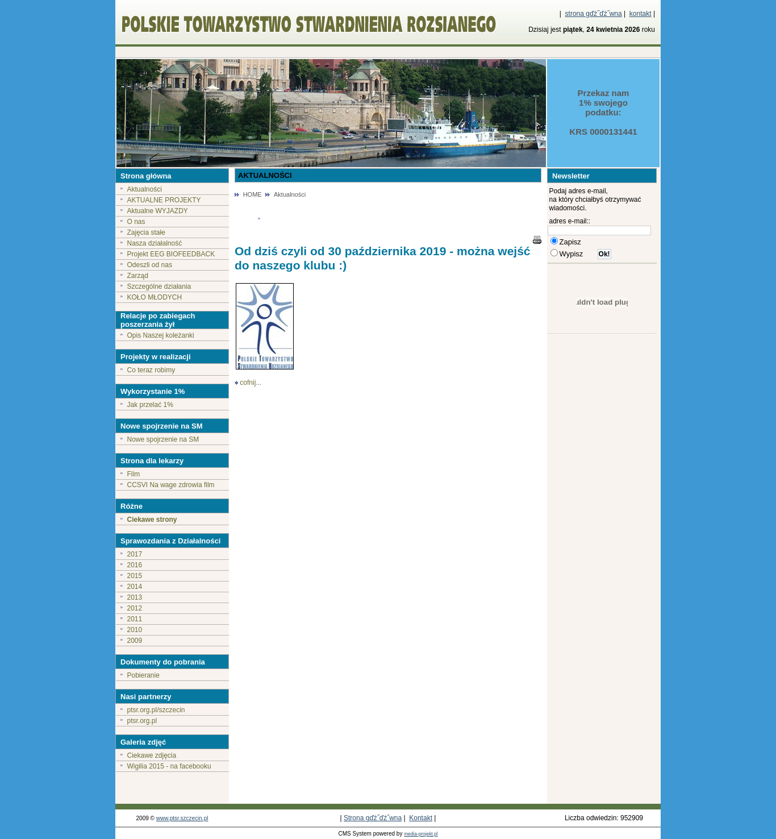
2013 (135, 597)
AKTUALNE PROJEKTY (164, 200)
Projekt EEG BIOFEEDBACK (171, 254)
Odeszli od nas (149, 265)
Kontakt (420, 818)
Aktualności (144, 189)
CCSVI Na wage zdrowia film (171, 485)
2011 (135, 619)
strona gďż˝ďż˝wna (593, 14)
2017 (135, 554)
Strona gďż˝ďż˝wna (373, 818)
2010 (135, 630)
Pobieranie (143, 675)
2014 (135, 587)
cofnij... (250, 383)
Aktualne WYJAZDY (157, 211)
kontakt (640, 14)
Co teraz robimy (151, 370)
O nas (136, 222)
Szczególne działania (159, 286)
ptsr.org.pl (142, 721)
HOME (252, 194)
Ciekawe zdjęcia (152, 755)
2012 (135, 608)
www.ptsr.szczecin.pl (182, 818)
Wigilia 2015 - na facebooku (169, 766)
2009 (135, 641)
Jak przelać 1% (150, 405)
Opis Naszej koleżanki (160, 335)
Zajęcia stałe (146, 232)
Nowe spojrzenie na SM (163, 439)
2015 (135, 576)
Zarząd (137, 276)
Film (133, 474)
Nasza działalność (154, 243)
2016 (135, 565)
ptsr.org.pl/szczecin (156, 710)
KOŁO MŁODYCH (154, 297)
